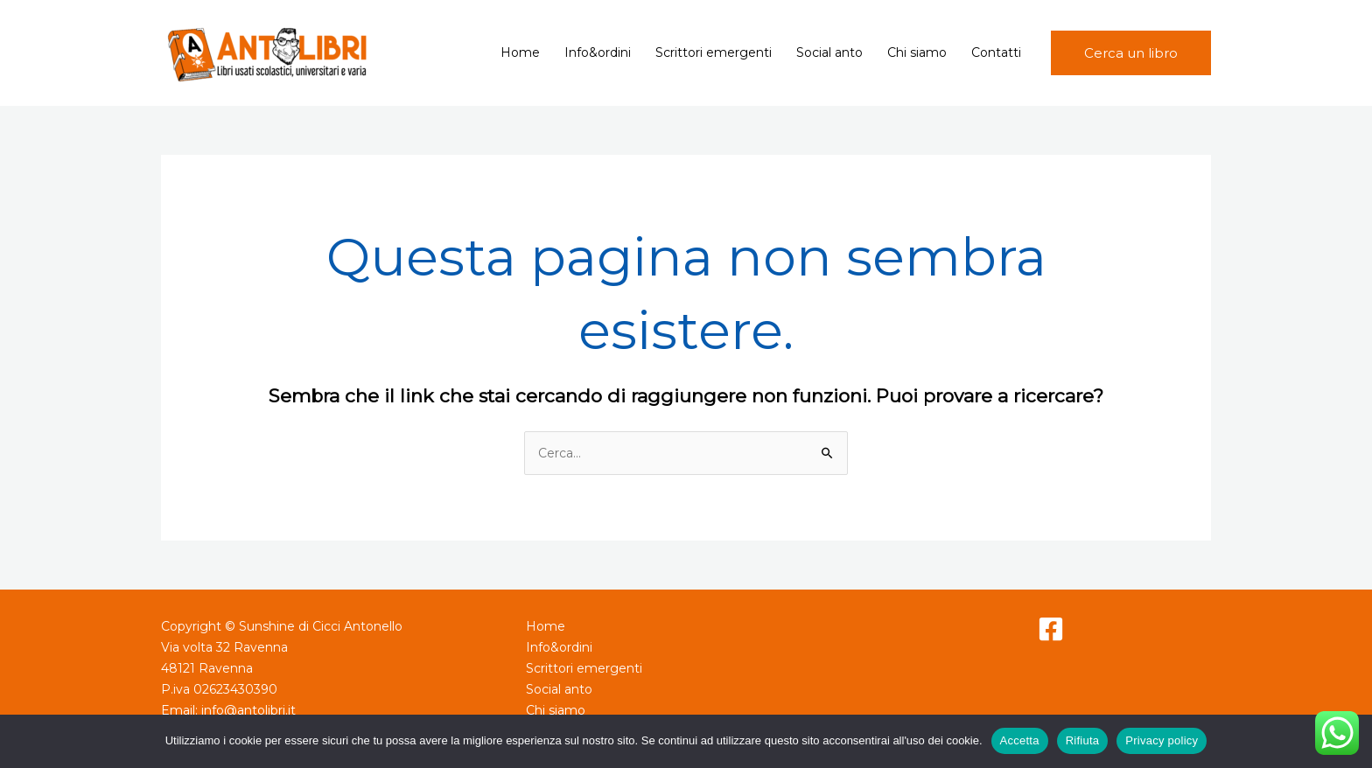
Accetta (1020, 740)
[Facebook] (1051, 629)
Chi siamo (917, 52)
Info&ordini (597, 52)
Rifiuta (1083, 740)
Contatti (996, 52)
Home (520, 52)
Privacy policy (1161, 740)
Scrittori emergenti (713, 52)
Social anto (829, 52)
